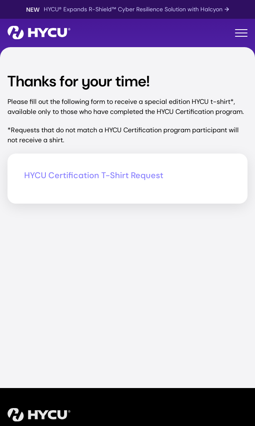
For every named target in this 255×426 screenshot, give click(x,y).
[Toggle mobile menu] (241, 33)
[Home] (39, 33)
